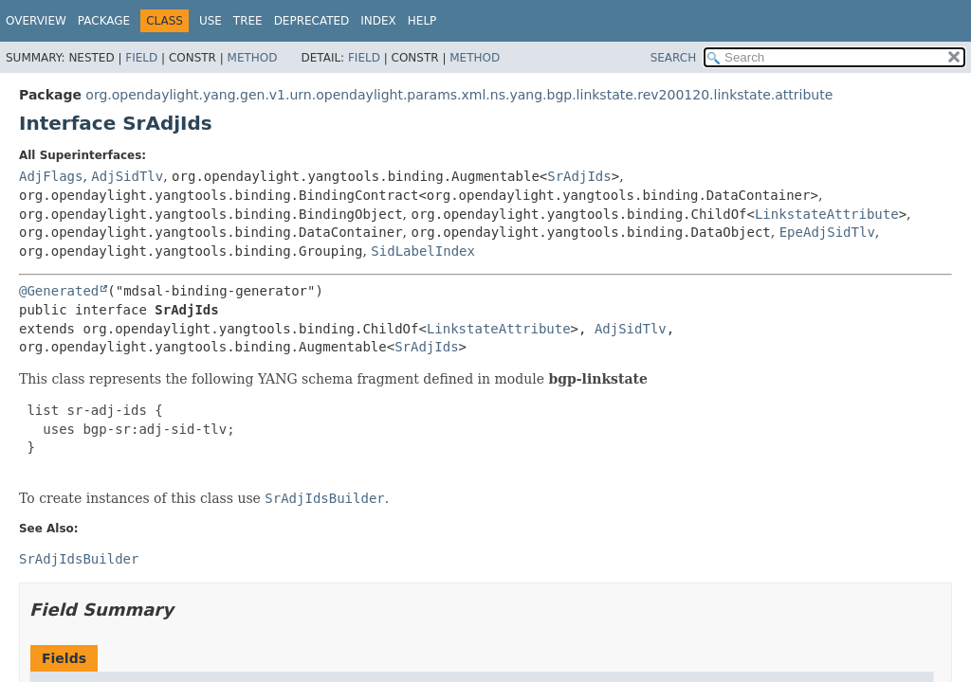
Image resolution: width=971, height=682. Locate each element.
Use (210, 20)
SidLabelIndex (423, 251)
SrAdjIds (579, 176)
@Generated (59, 290)
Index (378, 20)
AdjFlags (50, 176)
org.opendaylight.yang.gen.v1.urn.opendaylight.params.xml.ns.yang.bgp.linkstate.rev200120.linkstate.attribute (459, 94)
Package (104, 20)
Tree (248, 20)
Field (141, 57)
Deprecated (312, 20)
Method (253, 57)
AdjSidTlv (127, 176)
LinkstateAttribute (827, 214)
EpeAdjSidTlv (827, 232)
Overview (36, 20)
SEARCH (673, 57)
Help (422, 20)
